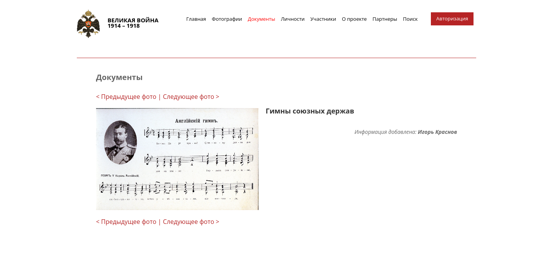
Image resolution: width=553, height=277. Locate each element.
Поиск (410, 18)
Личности (293, 18)
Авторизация (452, 18)
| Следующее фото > (188, 96)
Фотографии (227, 18)
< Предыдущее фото (126, 96)
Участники (323, 18)
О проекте (354, 18)
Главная (196, 18)
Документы (261, 18)
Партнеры (385, 18)
